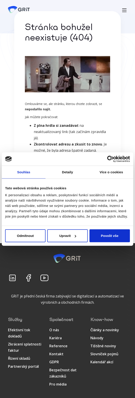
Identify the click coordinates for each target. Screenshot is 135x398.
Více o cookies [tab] (111, 172)
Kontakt (56, 354)
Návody (96, 337)
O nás (54, 329)
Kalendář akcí (101, 362)
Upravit (67, 236)
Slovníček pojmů (104, 354)
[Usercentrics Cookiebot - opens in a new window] (110, 159)
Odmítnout (25, 236)
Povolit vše (109, 236)
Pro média (58, 384)
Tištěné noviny (103, 345)
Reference (58, 345)
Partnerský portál (23, 366)
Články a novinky (104, 329)
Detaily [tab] (67, 172)
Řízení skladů (19, 358)
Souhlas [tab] (23, 172)
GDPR (54, 362)
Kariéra (55, 337)
